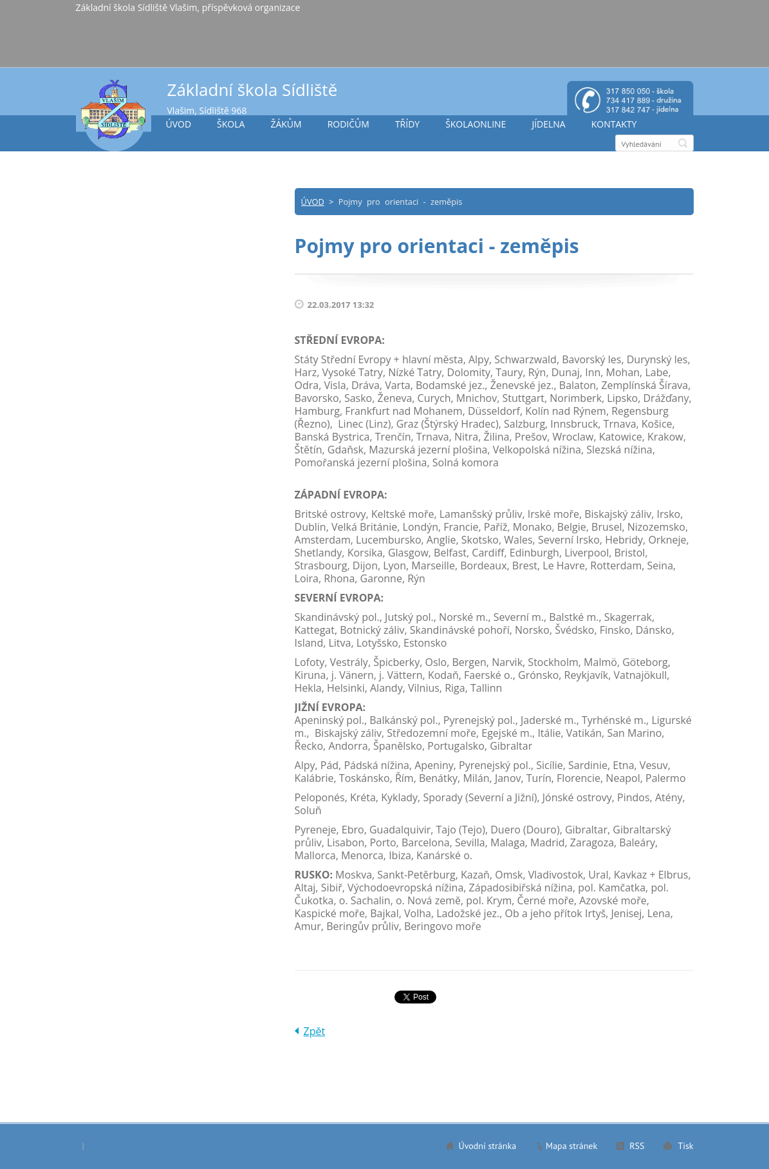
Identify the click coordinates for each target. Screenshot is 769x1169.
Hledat (683, 143)
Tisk (685, 1146)
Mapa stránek (571, 1146)
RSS (636, 1146)
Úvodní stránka (488, 1146)
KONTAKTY (614, 124)
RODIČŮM (348, 124)
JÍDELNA (548, 124)
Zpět (315, 1031)
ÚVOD (179, 124)
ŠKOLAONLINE (475, 124)
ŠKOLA (231, 124)
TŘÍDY (407, 124)
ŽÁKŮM (285, 124)
